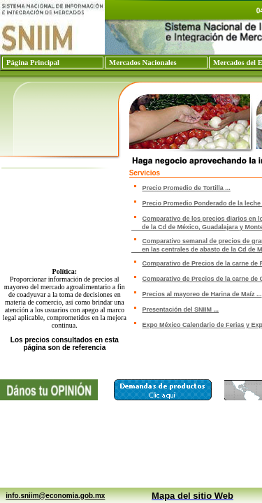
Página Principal (32, 62)
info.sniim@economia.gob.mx (55, 496)
